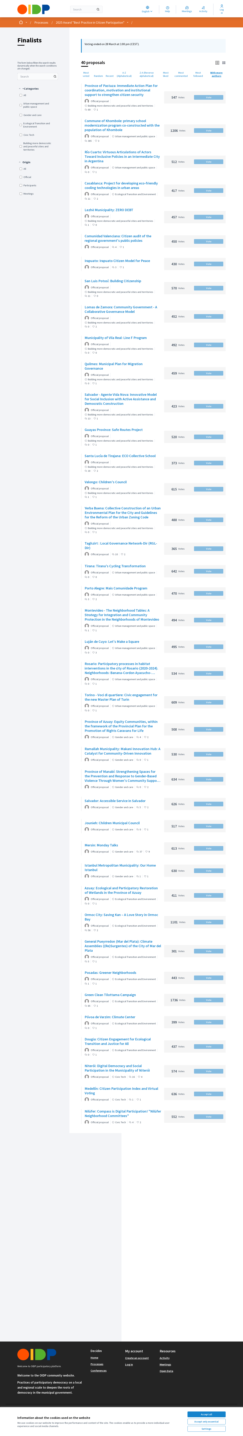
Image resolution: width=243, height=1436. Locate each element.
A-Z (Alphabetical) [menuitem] (124, 74)
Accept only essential (206, 1421)
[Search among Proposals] (37, 76)
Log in (129, 1364)
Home (94, 1357)
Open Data (166, 1371)
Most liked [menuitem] (166, 74)
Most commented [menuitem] (181, 74)
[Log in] (222, 9)
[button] (28, 88)
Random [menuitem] (98, 76)
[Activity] (203, 9)
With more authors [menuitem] (216, 74)
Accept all (206, 1414)
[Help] (167, 9)
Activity (165, 1358)
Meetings (165, 1364)
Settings (206, 1428)
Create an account (137, 1358)
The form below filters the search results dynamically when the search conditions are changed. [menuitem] (37, 65)
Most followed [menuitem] (198, 74)
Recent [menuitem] (110, 76)
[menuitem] (37, 76)
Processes (41, 22)
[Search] (86, 9)
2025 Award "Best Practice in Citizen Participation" (90, 22)
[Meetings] (186, 9)
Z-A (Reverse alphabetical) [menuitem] (147, 74)
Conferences (98, 1370)
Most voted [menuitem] (86, 74)
